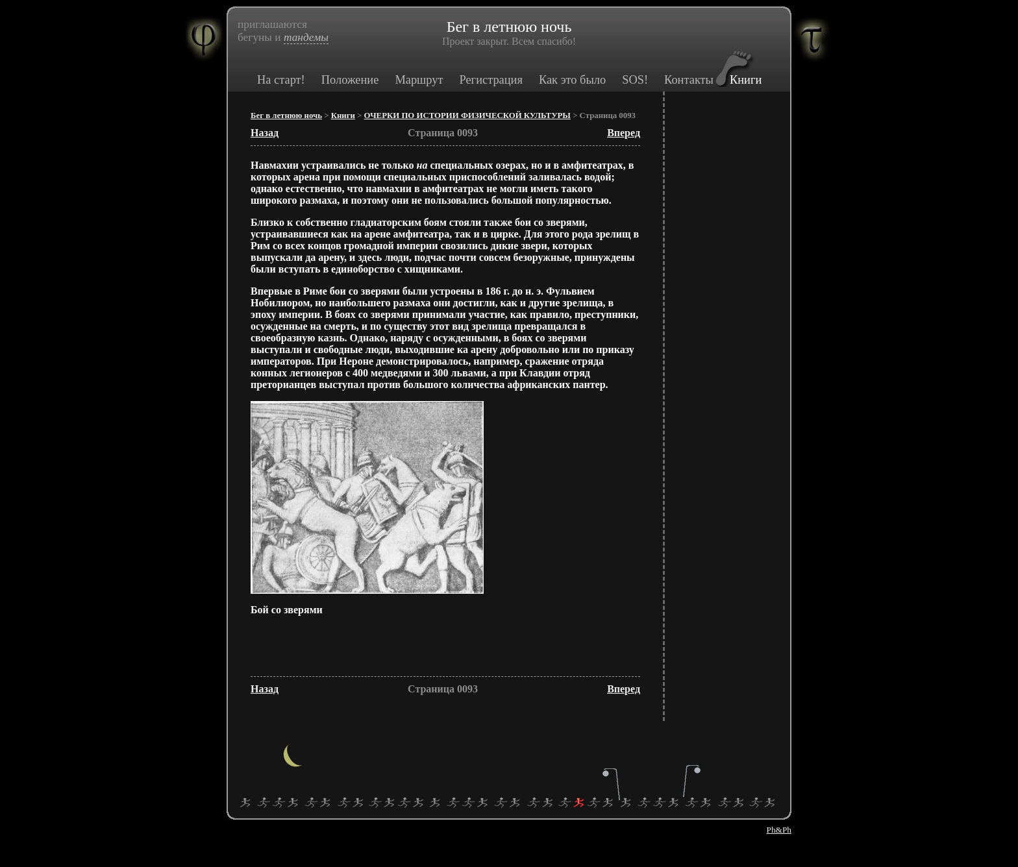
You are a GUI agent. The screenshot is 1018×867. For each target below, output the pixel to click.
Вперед (623, 132)
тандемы (306, 37)
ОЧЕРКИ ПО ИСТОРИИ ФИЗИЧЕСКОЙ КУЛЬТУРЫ (467, 115)
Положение (350, 79)
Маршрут (419, 79)
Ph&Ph (778, 830)
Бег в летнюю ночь (286, 115)
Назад (265, 132)
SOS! (635, 79)
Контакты (689, 79)
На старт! (281, 79)
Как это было (572, 79)
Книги (746, 79)
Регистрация (490, 79)
